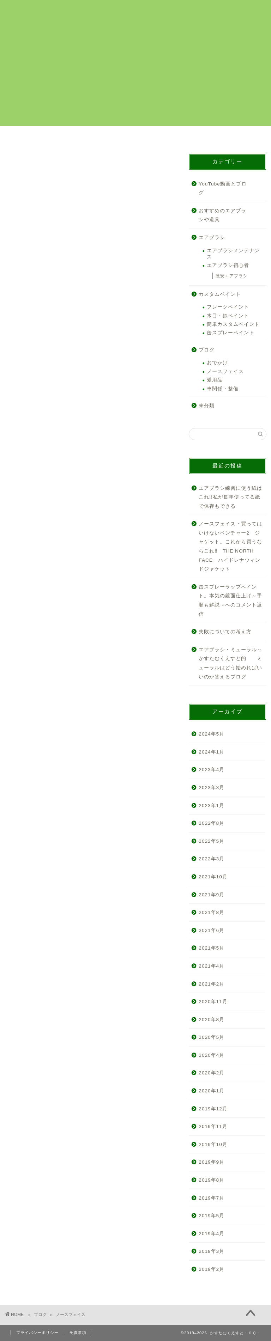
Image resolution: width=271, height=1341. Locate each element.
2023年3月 (211, 787)
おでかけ (217, 362)
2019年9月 (211, 1162)
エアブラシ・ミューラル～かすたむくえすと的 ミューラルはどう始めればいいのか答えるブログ (230, 663)
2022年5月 (211, 841)
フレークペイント (228, 307)
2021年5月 (211, 948)
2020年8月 (211, 1019)
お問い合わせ (232, 135)
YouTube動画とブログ (222, 188)
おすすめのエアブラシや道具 (222, 215)
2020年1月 (211, 1090)
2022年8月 (211, 823)
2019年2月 (211, 1269)
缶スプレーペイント (230, 332)
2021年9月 (211, 894)
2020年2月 (211, 1073)
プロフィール (167, 135)
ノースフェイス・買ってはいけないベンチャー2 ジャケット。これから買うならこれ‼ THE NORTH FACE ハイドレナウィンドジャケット (230, 546)
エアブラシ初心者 (228, 265)
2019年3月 (211, 1251)
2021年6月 (211, 930)
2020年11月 (213, 1001)
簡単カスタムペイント (233, 324)
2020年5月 (211, 1037)
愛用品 (215, 380)
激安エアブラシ (232, 275)
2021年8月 (211, 912)
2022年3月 (211, 858)
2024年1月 (211, 752)
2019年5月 (211, 1215)
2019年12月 (213, 1108)
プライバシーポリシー (37, 1332)
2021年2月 (211, 984)
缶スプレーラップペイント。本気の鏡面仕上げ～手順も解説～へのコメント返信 (230, 600)
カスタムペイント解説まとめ (103, 138)
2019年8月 (211, 1180)
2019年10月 (213, 1144)
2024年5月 (211, 734)
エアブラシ (212, 237)
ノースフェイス (225, 371)
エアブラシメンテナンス (233, 254)
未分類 (207, 405)
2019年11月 (213, 1126)
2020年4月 (211, 1055)
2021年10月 (213, 876)
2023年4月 (211, 769)
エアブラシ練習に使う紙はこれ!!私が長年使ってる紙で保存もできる (230, 497)
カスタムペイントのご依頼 (39, 138)
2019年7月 (211, 1198)
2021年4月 (211, 966)
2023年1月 (211, 805)
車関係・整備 (223, 388)
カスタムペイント (220, 294)
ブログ (207, 350)
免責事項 (78, 1332)
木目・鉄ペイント (228, 315)
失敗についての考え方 (225, 631)
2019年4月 (211, 1233)
